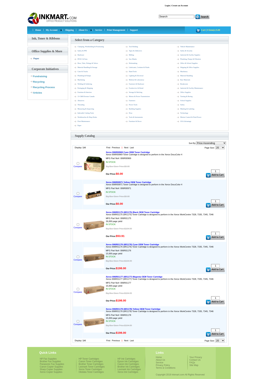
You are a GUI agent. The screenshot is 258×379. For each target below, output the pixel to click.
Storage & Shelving (133, 92)
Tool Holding (131, 46)
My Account (52, 30)
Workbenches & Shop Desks (85, 117)
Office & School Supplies (187, 63)
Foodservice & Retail (134, 88)
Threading (79, 104)
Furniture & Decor (133, 121)
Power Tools (131, 104)
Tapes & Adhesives (133, 50)
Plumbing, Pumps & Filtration (189, 59)
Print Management (116, 30)
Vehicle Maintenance (186, 46)
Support (134, 30)
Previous (116, 147)
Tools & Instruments (134, 117)
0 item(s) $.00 (213, 30)
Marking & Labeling (185, 109)
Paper (34, 58)
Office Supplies (184, 92)
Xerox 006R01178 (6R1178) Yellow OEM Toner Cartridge (133, 309)
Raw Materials (183, 79)
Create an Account (179, 5)
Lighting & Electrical (134, 75)
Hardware (79, 55)
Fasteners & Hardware (134, 84)
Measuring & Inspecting (84, 109)
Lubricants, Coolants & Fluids (137, 67)
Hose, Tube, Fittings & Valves (86, 63)
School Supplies (184, 100)
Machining (79, 79)
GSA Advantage (184, 121)
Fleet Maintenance (82, 121)
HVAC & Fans (81, 59)
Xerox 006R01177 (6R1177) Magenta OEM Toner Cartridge (134, 277)
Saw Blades (131, 59)
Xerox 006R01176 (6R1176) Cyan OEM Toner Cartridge (132, 244)
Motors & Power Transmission (137, 96)
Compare (78, 166)
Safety (181, 104)
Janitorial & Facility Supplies (188, 55)
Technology (182, 113)
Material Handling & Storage (85, 67)
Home (38, 30)
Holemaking (131, 63)
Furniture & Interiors (83, 92)
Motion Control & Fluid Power (189, 117)
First (108, 147)
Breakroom (182, 84)
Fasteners (130, 100)
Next (126, 147)
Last (132, 147)
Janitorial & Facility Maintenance (190, 88)
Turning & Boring (185, 96)
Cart (203, 30)
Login (167, 5)
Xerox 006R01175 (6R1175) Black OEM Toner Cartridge (133, 212)
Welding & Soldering (83, 84)
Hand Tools (131, 71)
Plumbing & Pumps (82, 75)
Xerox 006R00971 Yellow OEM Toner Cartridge (128, 182)
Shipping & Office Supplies (188, 67)
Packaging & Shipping (83, 88)
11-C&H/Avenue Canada (84, 96)
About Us (83, 30)
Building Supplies (133, 109)
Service (98, 30)
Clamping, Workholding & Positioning (89, 46)
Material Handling (185, 75)
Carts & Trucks (81, 71)
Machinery (182, 71)
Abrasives (79, 100)
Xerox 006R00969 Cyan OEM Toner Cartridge (128, 152)
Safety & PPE (80, 50)
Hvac (128, 113)
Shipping (69, 30)
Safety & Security (185, 50)
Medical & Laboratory (134, 79)
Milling (129, 55)
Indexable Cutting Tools (84, 113)
